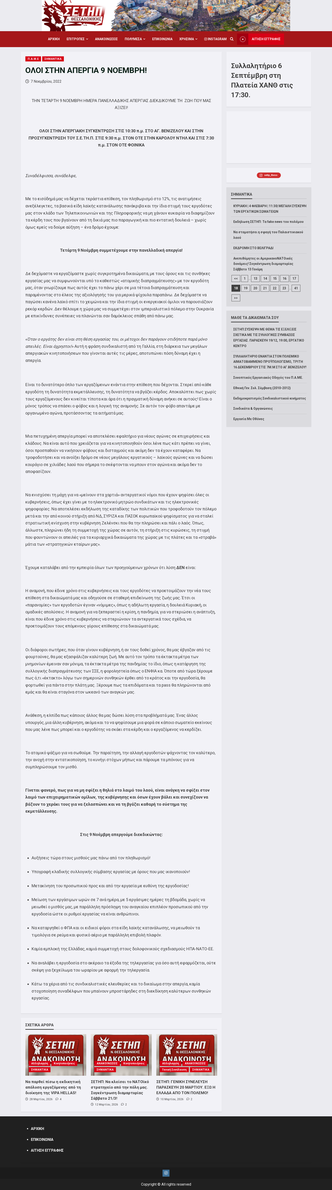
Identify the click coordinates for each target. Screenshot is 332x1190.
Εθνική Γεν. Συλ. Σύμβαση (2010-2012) (262, 388)
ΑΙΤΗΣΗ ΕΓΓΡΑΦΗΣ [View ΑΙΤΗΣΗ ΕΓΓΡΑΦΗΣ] (259, 39)
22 (274, 288)
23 (284, 288)
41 (296, 288)
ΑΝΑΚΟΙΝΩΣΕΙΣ (106, 39)
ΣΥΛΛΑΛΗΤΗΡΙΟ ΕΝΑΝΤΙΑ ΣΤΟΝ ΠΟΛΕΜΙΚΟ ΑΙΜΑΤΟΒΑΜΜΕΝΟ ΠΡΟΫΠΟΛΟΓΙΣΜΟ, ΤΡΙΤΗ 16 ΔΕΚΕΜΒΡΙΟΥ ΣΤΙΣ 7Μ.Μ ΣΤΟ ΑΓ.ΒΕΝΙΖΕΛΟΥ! (269, 361)
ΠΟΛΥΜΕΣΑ (133, 39)
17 (294, 278)
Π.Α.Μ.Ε (33, 59)
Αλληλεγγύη (39, 1063)
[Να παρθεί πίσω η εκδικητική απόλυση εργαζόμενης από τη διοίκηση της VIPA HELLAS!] (55, 1055)
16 (284, 278)
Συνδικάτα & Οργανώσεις (253, 408)
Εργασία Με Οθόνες (248, 419)
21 (265, 288)
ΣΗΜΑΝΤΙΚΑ (53, 59)
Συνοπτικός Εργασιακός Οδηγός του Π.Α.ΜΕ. (268, 377)
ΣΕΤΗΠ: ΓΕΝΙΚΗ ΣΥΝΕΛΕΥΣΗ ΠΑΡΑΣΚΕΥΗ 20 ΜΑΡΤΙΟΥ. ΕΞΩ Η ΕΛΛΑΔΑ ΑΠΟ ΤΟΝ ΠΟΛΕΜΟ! (185, 1087)
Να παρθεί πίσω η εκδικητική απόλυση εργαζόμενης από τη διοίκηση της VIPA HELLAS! (53, 1087)
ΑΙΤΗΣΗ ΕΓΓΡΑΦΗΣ (47, 1150)
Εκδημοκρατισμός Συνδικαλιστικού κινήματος (269, 398)
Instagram (215, 39)
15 (275, 278)
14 (265, 278)
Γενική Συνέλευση (174, 1069)
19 (245, 288)
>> (236, 298)
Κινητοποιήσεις (64, 1063)
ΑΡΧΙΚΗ (54, 39)
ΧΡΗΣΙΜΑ (186, 39)
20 (255, 288)
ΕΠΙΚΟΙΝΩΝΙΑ (162, 39)
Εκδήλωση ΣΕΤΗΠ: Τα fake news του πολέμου (268, 222)
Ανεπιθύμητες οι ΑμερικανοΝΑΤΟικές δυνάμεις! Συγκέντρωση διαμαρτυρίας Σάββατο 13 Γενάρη (263, 264)
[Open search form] (232, 39)
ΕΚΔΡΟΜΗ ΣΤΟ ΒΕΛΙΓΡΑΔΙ (253, 248)
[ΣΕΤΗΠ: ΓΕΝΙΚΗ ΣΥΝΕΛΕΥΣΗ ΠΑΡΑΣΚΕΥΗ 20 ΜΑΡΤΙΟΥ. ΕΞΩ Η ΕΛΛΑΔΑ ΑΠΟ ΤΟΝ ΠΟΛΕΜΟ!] (186, 1055)
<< (236, 278)
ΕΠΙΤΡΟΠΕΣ (76, 39)
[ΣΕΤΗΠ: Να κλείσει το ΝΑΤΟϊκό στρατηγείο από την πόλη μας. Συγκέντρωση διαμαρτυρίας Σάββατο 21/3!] (121, 1055)
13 (255, 278)
